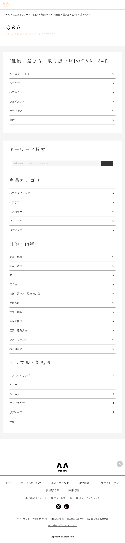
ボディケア (15, 412)
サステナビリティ (108, 483)
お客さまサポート (21, 14)
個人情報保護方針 (75, 519)
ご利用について (40, 519)
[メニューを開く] (120, 4)
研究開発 (83, 483)
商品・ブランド (60, 483)
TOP (8, 483)
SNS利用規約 (57, 519)
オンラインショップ (88, 498)
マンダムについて (31, 483)
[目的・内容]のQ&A (42, 14)
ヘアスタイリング (19, 375)
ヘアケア (14, 384)
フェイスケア (17, 403)
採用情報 (74, 490)
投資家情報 (52, 490)
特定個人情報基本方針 (97, 519)
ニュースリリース (61, 498)
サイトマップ (23, 519)
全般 (12, 421)
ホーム (6, 14)
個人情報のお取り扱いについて (62, 525)
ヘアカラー (15, 394)
